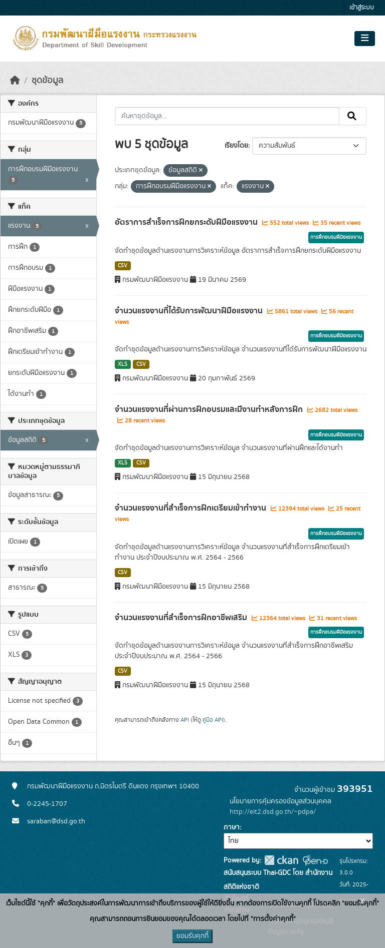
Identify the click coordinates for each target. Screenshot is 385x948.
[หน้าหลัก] (15, 80)
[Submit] (352, 116)
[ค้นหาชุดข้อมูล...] (227, 116)
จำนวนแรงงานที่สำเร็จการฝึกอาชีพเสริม (182, 617)
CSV (122, 266)
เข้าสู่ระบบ (361, 8)
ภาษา (232, 827)
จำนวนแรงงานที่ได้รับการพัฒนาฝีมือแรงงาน (190, 310)
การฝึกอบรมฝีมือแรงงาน (336, 237)
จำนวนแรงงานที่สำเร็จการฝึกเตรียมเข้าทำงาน (191, 508)
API (184, 719)
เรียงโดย (236, 146)
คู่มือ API (213, 719)
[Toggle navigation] (364, 38)
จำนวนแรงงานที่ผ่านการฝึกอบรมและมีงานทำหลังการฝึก (210, 409)
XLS (122, 364)
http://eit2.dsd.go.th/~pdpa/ (273, 812)
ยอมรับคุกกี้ (192, 936)
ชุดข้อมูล (47, 80)
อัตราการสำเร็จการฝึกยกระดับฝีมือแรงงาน (187, 222)
